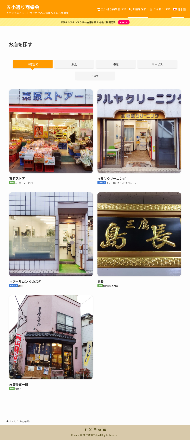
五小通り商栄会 (22, 7)
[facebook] (85, 430)
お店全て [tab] (32, 64)
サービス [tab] (157, 64)
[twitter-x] (90, 430)
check (123, 22)
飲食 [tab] (74, 64)
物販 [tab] (116, 64)
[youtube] (100, 430)
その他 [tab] (95, 76)
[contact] (104, 430)
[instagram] (95, 430)
